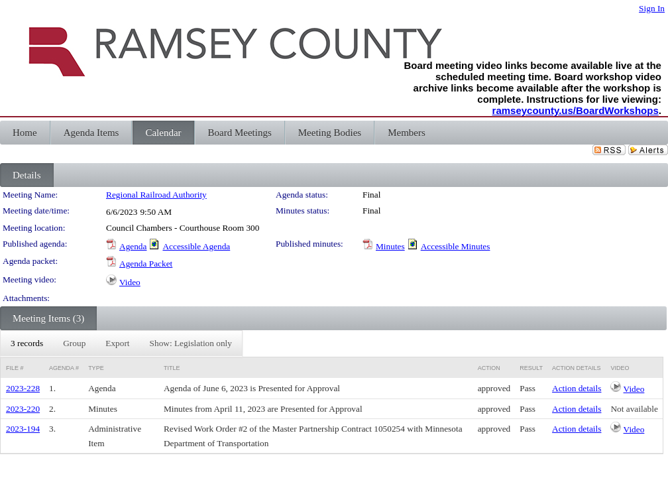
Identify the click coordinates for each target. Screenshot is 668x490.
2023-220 (23, 409)
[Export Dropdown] (117, 343)
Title (172, 368)
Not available (633, 409)
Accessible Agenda (196, 246)
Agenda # (64, 368)
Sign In (652, 8)
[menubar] (121, 343)
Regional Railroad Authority (156, 195)
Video (129, 282)
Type (96, 368)
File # (15, 368)
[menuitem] (27, 343)
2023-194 (23, 429)
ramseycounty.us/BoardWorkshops (575, 110)
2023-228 (23, 388)
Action (489, 368)
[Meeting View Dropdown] (191, 343)
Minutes (390, 246)
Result (531, 368)
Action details (576, 388)
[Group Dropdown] (74, 343)
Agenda (132, 246)
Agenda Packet (145, 264)
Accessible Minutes (455, 246)
